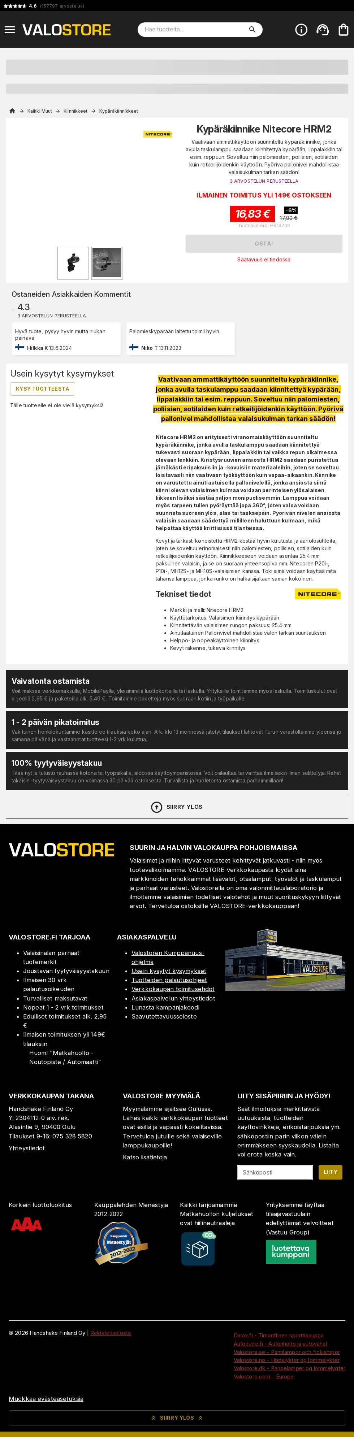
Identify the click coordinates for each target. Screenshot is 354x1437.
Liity (330, 1172)
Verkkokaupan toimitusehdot (173, 989)
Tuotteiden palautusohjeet (169, 980)
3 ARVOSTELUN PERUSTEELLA (264, 181)
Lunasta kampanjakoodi (165, 1007)
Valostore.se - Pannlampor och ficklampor (287, 1352)
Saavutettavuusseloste (164, 1016)
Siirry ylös (176, 807)
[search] (252, 29)
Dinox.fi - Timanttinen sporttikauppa (279, 1335)
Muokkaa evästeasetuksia (46, 1398)
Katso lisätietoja (145, 1157)
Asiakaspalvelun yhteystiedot (173, 998)
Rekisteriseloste (110, 1332)
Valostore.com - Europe (264, 1376)
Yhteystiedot (27, 1148)
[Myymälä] (285, 988)
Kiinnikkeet (75, 111)
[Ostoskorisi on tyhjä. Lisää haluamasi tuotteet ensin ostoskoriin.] (343, 30)
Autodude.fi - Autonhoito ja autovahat (281, 1343)
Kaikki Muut (39, 111)
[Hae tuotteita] (195, 29)
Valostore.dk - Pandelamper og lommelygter (289, 1368)
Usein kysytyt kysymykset (168, 970)
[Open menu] (10, 29)
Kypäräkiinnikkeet (118, 111)
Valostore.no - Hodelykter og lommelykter (287, 1359)
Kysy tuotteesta (42, 389)
